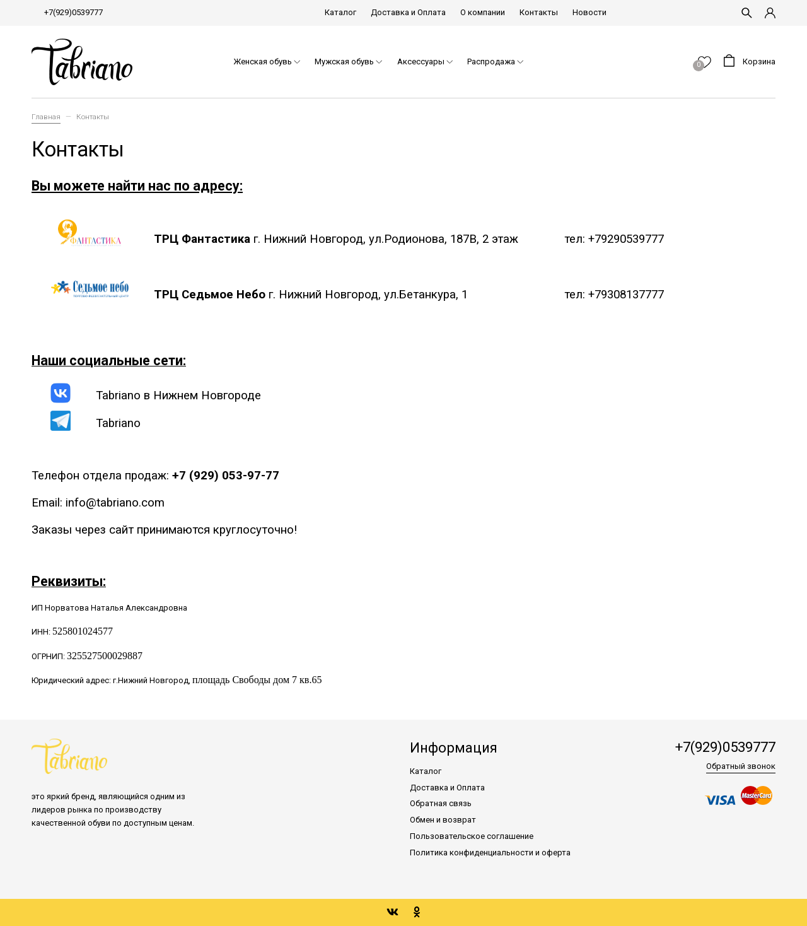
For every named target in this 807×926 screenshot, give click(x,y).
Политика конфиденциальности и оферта (490, 852)
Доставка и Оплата (408, 12)
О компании (482, 12)
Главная (46, 116)
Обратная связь (441, 803)
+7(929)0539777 (73, 12)
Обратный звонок (740, 766)
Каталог (340, 12)
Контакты (539, 12)
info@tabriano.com (115, 503)
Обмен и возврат (443, 819)
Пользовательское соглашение (471, 836)
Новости (589, 12)
